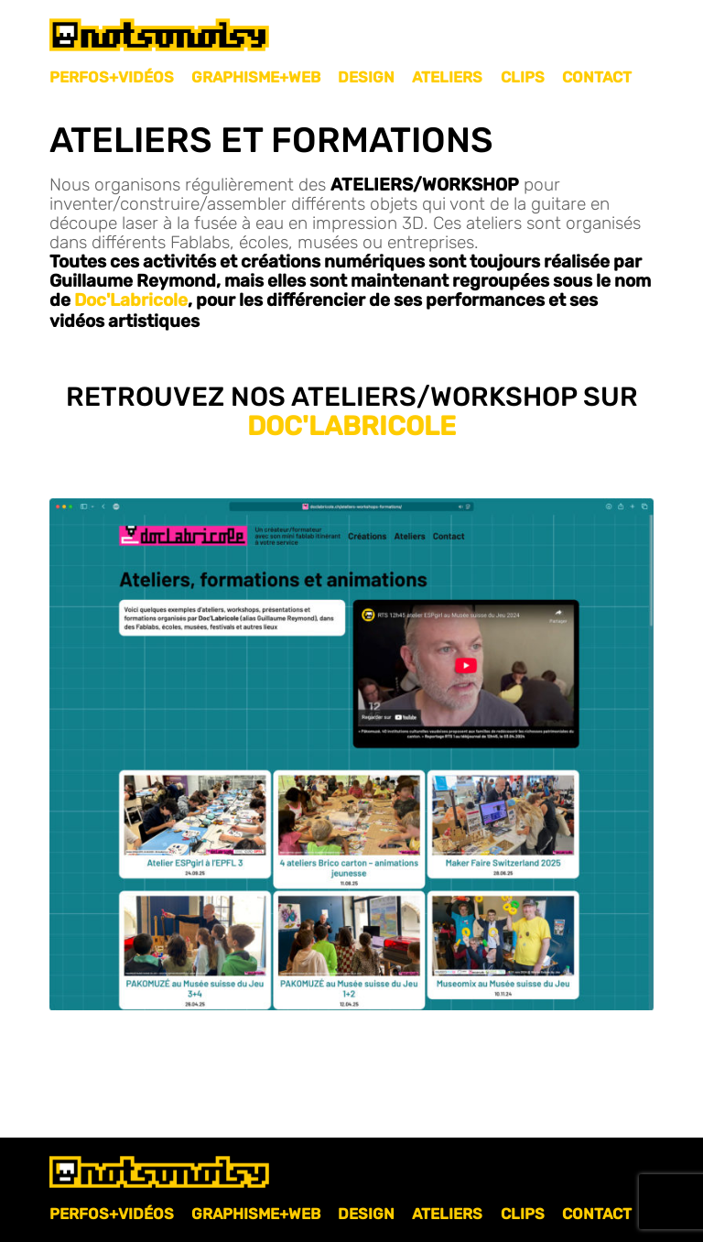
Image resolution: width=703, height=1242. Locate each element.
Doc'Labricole (131, 299)
